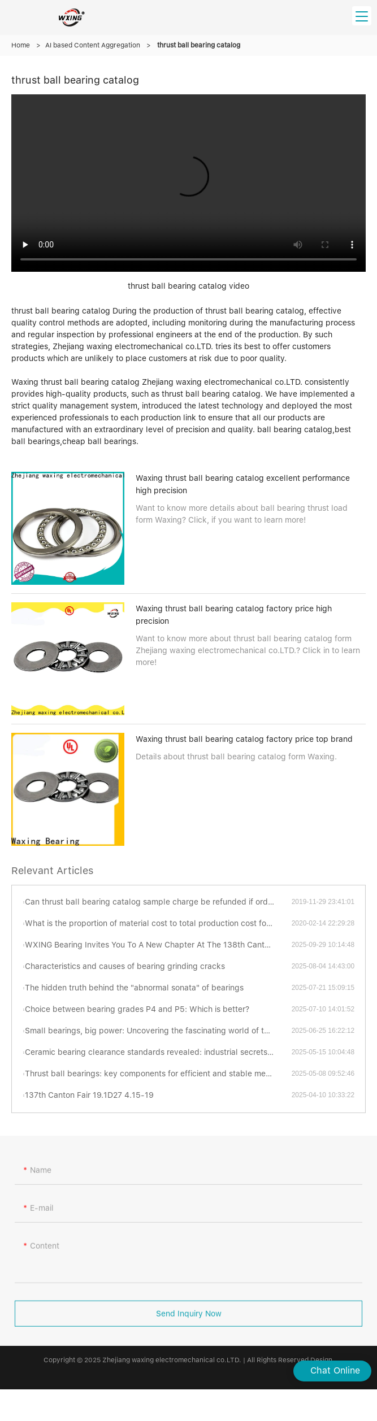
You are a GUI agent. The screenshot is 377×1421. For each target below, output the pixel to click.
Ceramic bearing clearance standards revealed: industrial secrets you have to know (158, 1052)
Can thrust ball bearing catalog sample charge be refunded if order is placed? (158, 901)
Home (20, 45)
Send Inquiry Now (189, 1322)
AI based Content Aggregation (92, 45)
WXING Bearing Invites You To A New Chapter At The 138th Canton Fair (157, 944)
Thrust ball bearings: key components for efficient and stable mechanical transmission (158, 1073)
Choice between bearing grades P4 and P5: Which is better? (137, 1009)
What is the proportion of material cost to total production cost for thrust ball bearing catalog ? (158, 923)
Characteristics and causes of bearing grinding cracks (125, 966)
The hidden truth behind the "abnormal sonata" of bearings (134, 987)
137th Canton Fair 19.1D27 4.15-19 (89, 1095)
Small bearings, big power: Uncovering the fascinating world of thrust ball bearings (158, 1030)
